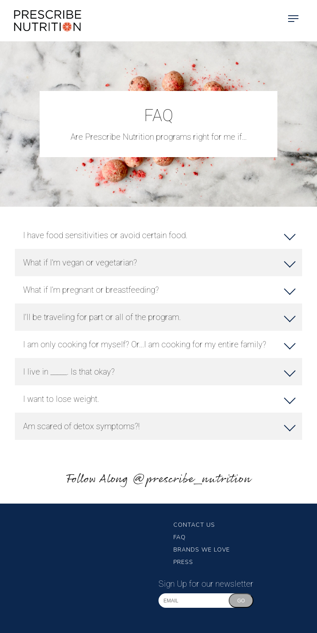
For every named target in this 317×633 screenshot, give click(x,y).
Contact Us (194, 525)
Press (183, 562)
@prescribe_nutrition (191, 479)
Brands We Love (201, 550)
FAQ (179, 537)
